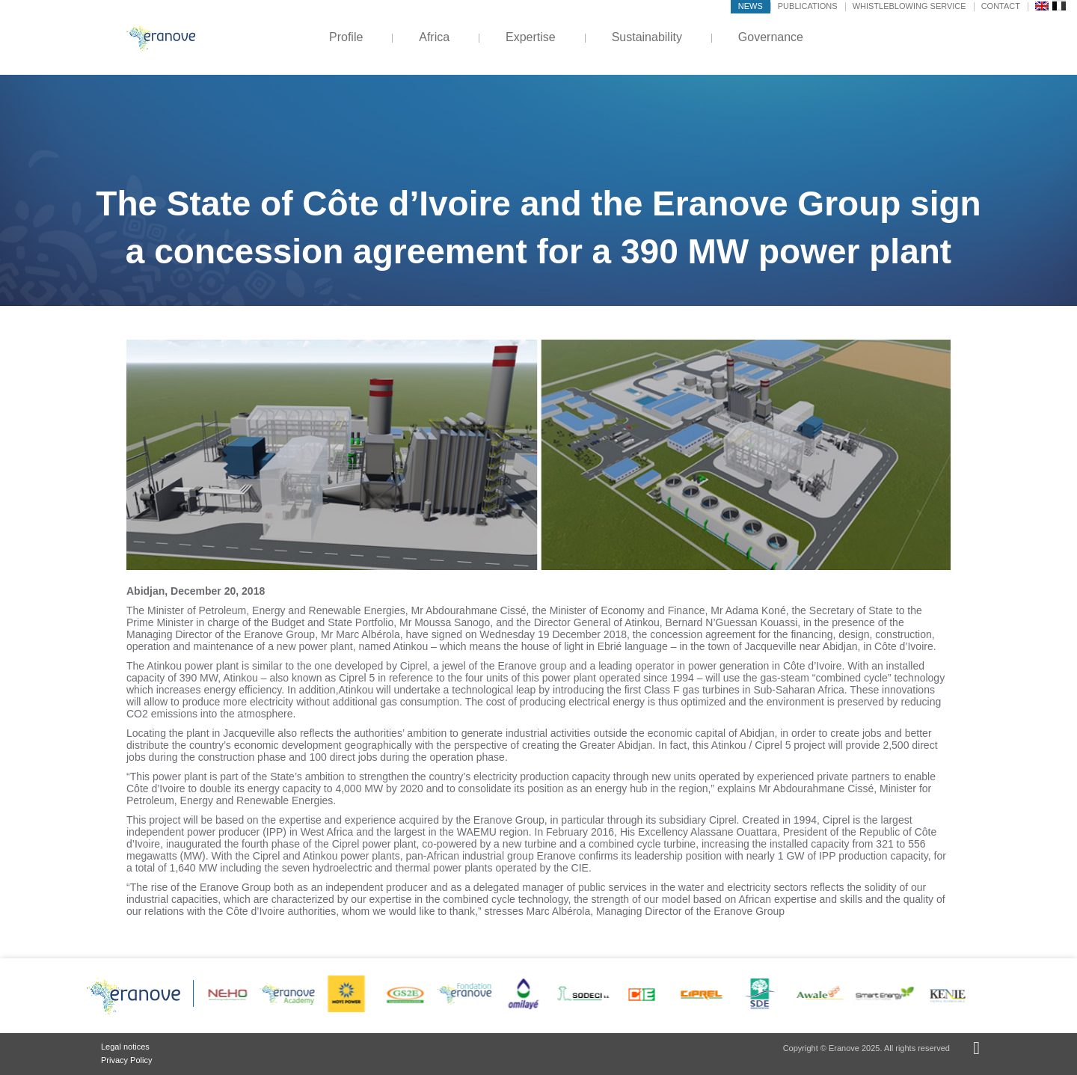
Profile (346, 37)
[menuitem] (1042, 5)
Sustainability (647, 37)
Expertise (531, 37)
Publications (808, 5)
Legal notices (125, 1046)
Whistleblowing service (909, 5)
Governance (770, 37)
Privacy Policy (126, 1060)
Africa (434, 37)
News (750, 5)
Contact (1000, 5)
